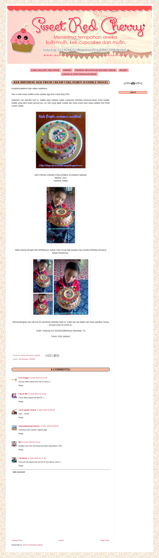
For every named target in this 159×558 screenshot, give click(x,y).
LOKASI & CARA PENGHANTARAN (79, 74)
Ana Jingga (24, 378)
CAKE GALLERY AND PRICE (45, 70)
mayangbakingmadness (29, 426)
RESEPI (123, 70)
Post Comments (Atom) (33, 545)
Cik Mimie (23, 458)
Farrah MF (23, 394)
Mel (20, 442)
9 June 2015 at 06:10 (46, 410)
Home (61, 540)
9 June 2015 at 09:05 (49, 426)
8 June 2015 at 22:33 (38, 378)
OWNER (67, 70)
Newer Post (17, 540)
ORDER (32, 359)
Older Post (104, 540)
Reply (21, 385)
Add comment (19, 472)
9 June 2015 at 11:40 (37, 458)
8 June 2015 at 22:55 (37, 394)
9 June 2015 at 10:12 (31, 442)
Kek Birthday (23, 359)
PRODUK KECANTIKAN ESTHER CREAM (95, 70)
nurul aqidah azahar (27, 410)
